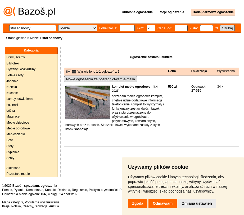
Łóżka (10, 111)
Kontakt (50, 190)
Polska (16, 206)
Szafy (10, 158)
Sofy (9, 140)
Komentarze (34, 190)
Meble (34, 38)
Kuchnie (12, 93)
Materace (13, 116)
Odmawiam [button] (163, 203)
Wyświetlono (226, 71)
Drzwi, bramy (15, 57)
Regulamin (79, 190)
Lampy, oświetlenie (19, 99)
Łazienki (12, 105)
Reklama (63, 190)
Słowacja (41, 206)
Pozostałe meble (18, 174)
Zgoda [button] (137, 203)
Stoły (9, 146)
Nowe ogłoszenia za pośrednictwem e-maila (100, 79)
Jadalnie (12, 81)
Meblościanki (15, 134)
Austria (54, 206)
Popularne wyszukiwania (42, 202)
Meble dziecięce (17, 122)
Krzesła (11, 87)
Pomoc (7, 190)
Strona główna (16, 38)
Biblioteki (12, 63)
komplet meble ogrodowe (131, 86)
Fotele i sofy (15, 75)
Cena (172, 71)
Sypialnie (12, 152)
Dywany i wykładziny (20, 69)
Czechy (27, 206)
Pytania (19, 190)
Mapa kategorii (12, 202)
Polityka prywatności (103, 190)
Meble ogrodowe (18, 128)
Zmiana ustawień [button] (197, 203)
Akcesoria (13, 168)
